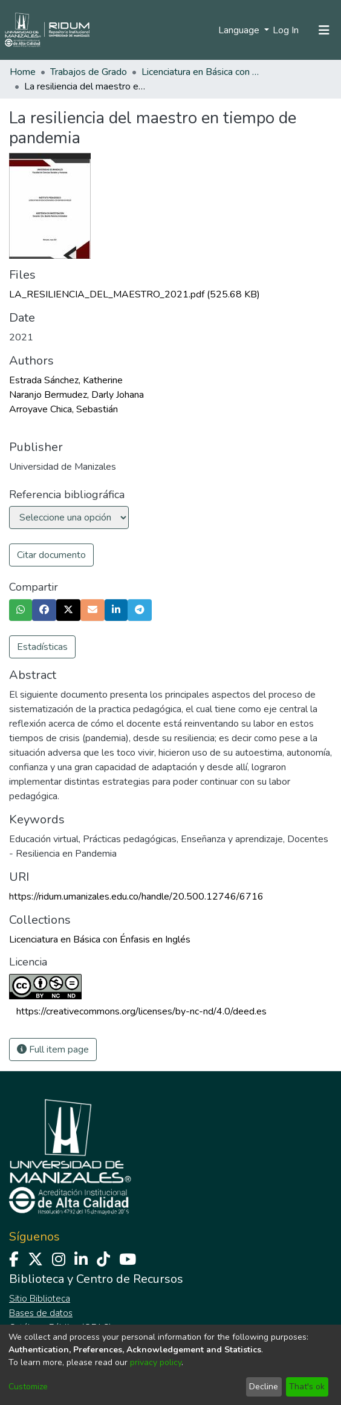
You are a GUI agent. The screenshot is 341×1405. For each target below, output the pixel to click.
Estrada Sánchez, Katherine (66, 380)
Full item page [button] (53, 1049)
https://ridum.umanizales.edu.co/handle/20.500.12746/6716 (136, 896)
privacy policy (155, 1362)
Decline (263, 1386)
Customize (28, 1386)
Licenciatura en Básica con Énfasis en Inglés (201, 72)
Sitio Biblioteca (39, 1299)
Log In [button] (286, 30)
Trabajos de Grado (88, 72)
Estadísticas (42, 647)
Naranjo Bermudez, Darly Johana (76, 394)
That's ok (307, 1386)
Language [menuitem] (240, 30)
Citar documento (51, 555)
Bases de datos (41, 1313)
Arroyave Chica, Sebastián (63, 409)
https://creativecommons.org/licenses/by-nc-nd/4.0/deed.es (141, 1011)
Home (23, 72)
